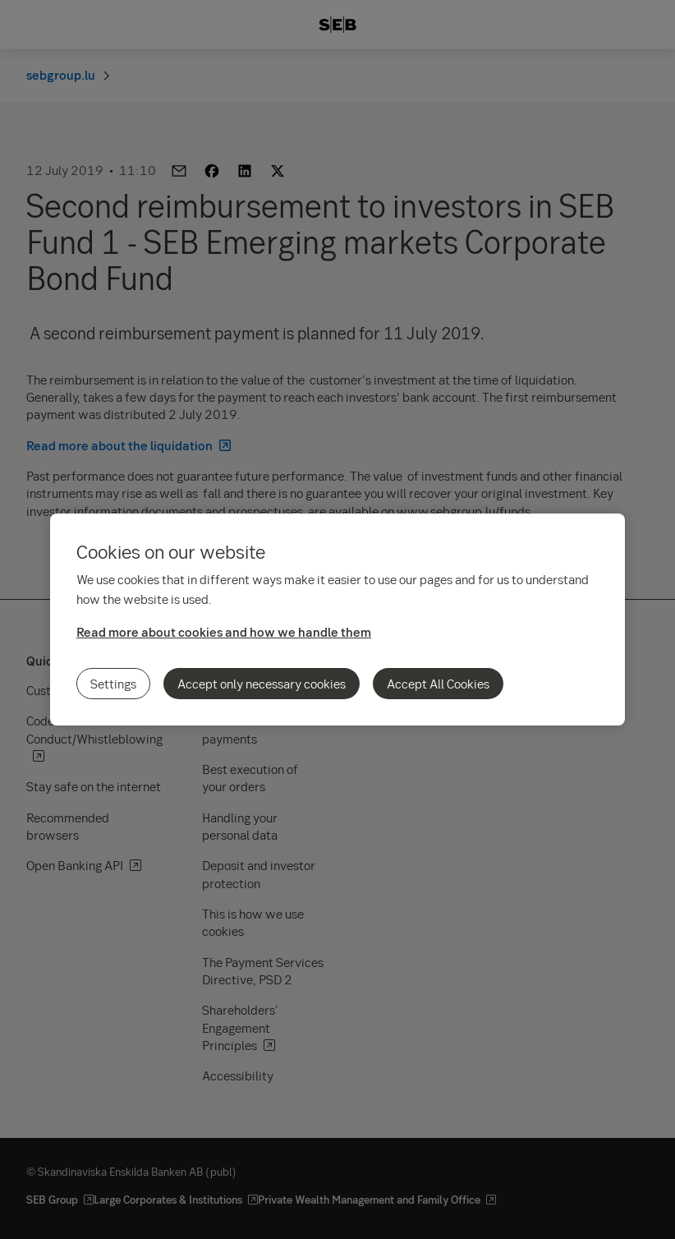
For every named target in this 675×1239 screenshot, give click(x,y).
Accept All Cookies (438, 683)
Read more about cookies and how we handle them (223, 632)
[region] (337, 619)
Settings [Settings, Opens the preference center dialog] (113, 683)
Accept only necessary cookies (261, 683)
